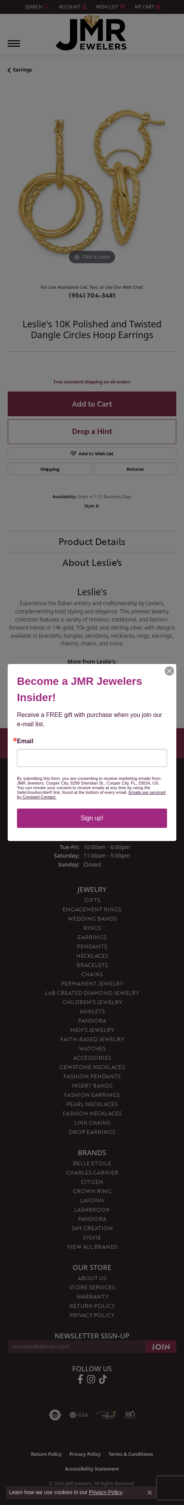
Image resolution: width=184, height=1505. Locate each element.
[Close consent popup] (149, 1492)
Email (25, 741)
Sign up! (92, 818)
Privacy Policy (105, 1492)
